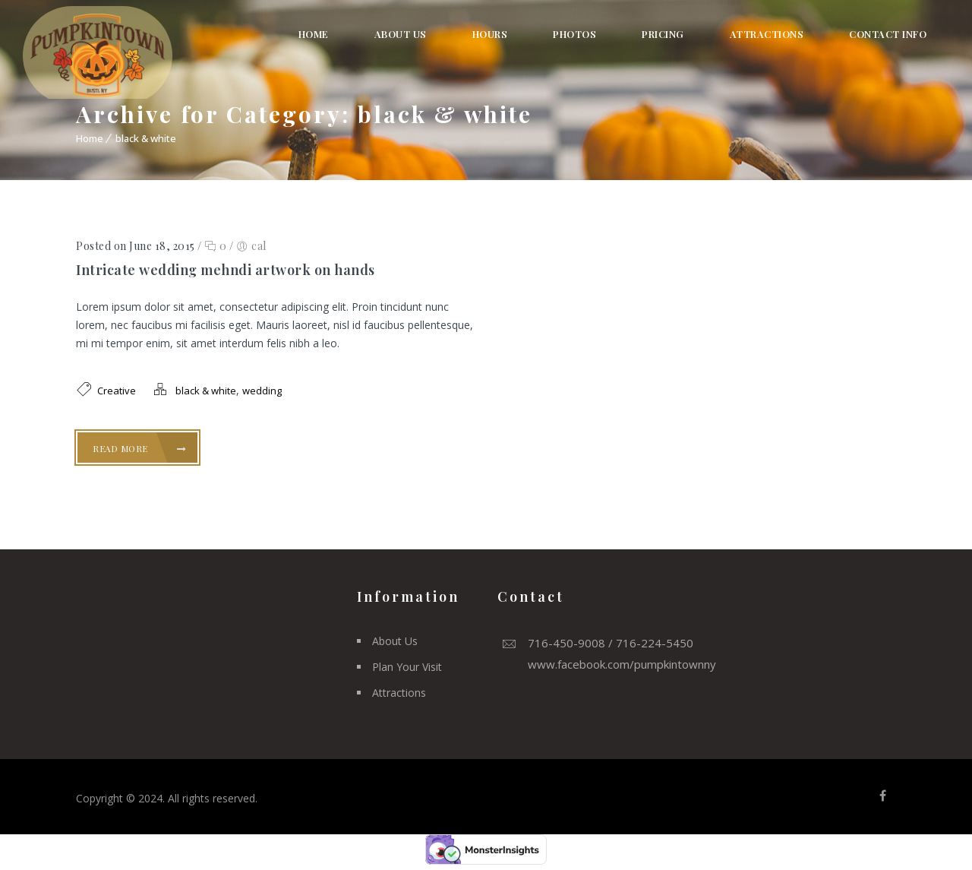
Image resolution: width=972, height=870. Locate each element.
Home (313, 33)
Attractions (767, 33)
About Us (400, 33)
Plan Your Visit (407, 667)
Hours (490, 33)
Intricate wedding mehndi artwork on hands (225, 270)
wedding (262, 390)
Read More (140, 448)
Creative (116, 390)
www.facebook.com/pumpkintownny (622, 664)
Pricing (663, 33)
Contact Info (887, 33)
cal (259, 246)
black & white (145, 138)
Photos (574, 33)
